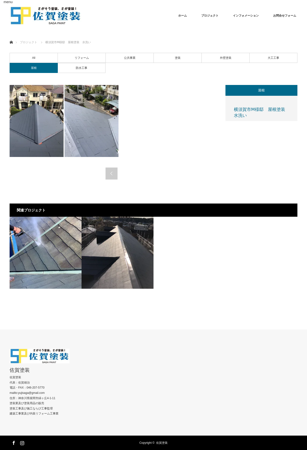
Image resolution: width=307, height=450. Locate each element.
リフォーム (82, 58)
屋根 (34, 68)
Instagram (21, 442)
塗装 (178, 58)
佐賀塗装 (20, 369)
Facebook (13, 442)
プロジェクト (209, 15)
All (33, 58)
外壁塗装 (225, 58)
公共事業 (130, 58)
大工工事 (273, 58)
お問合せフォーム (284, 15)
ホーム (182, 15)
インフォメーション (246, 15)
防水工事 (81, 68)
